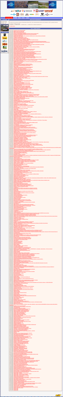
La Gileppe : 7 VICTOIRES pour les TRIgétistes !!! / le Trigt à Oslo (24, 221)
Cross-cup (15, 332)
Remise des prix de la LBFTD (18, 243)
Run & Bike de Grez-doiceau (18, 241)
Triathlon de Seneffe (16, 263)
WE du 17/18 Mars (16, 236)
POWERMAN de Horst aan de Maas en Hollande (21, 327)
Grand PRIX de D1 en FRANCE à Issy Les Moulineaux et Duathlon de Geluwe (26, 235)
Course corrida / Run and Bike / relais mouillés (21, 108)
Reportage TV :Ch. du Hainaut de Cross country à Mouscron (23, 333)
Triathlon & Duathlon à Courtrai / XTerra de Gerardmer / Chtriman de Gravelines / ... (26, 143)
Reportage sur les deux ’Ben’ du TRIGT (20, 299)
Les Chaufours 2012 (17, 232)
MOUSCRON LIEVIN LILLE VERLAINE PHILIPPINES (22, 43)
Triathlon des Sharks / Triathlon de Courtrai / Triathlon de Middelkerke (24, 225)
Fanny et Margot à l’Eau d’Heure (18, 378)
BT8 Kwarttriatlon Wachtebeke (18, 284)
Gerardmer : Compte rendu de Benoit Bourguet (21, 342)
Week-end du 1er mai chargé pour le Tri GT (20, 363)
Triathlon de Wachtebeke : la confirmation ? (20, 207)
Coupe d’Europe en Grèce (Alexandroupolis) (20, 362)
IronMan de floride (16, 298)
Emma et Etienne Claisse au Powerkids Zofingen (21, 372)
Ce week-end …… (16, 187)
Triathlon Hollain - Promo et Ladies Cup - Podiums (21, 375)
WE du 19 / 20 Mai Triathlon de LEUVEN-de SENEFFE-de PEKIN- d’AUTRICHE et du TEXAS (28, 230)
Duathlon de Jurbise (17, 131)
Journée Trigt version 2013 (18, 194)
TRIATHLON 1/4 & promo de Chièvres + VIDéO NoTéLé (22, 306)
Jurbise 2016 (15, 106)
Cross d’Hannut (16, 240)
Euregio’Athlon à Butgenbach (18, 355)
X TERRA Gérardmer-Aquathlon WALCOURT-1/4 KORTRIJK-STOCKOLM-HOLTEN (26, 94)
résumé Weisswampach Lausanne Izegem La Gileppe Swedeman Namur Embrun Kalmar (27, 51)
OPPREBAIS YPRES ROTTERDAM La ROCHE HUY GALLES (23, 64)
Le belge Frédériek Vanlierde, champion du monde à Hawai (23, 172)
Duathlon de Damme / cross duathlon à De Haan (21, 175)
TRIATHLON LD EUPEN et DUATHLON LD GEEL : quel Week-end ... (24, 254)
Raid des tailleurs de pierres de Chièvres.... (20, 294)
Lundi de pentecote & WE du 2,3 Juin (19, 228)
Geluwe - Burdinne (16, 244)
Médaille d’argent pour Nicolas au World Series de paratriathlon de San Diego (25, 188)
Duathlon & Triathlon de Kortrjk (18, 315)
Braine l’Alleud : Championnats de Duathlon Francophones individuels (24, 269)
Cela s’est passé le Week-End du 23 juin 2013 (21, 183)
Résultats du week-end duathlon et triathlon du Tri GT (22, 356)
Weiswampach (16, 220)
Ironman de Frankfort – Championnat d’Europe (21, 283)
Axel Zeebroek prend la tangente (18, 335)
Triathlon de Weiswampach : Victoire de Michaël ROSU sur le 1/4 (23, 278)
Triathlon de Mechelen (16, 302)
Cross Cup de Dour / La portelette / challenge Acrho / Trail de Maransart (25, 161)
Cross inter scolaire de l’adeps (18, 195)
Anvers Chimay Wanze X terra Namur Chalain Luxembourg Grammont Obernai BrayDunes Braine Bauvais (29, 41)
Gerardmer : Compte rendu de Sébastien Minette (21, 341)
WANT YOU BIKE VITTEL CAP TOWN (19, 58)
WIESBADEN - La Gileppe (18, 114)
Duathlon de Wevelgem (17, 316)
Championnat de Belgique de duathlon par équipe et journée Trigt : (24, 129)
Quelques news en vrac (17, 212)
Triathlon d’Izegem (16, 279)
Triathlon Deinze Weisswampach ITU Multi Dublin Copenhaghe (23, 67)
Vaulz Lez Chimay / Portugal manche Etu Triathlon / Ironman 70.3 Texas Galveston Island (27, 234)
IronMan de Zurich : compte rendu (19, 349)
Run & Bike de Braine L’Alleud (18, 246)
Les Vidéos (15, 17)
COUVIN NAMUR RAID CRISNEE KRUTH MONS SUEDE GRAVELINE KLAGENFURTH (27, 53)
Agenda (19, 17)
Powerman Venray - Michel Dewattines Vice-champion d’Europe (23, 386)
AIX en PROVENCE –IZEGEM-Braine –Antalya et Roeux (22, 125)
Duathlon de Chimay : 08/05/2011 (19, 267)
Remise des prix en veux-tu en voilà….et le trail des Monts (22, 200)
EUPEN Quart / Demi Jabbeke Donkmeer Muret (21, 38)
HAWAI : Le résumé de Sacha (18, 62)
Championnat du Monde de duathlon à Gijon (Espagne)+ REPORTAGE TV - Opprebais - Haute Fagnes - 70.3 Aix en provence (33, 248)
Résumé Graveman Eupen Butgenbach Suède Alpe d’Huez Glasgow (24, 52)
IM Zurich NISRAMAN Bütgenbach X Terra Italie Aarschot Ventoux (24, 92)
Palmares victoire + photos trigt (18, 167)
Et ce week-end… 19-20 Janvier (18, 201)
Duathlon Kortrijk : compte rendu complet (20, 314)
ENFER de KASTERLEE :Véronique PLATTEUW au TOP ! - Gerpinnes (24, 205)
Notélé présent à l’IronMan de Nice (19, 281)
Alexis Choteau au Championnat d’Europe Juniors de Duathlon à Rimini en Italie (25, 354)
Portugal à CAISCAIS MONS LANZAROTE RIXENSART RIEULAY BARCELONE (26, 33)
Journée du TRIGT (16, 293)
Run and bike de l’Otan (17, 202)
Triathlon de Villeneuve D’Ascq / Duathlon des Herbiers (21, 156)
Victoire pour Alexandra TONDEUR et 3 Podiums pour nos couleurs (24, 192)
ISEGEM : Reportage (17, 344)
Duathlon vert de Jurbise (17, 198)
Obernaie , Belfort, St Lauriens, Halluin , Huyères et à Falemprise (23, 185)
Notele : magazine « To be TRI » (18, 264)
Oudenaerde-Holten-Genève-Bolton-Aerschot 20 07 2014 (22, 142)
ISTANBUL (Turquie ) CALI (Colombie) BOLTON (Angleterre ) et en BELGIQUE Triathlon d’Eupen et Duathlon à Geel (31, 180)
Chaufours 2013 (16, 190)
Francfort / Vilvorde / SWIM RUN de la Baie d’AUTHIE (22, 70)
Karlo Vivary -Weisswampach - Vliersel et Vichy (21, 91)
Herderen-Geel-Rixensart (17, 81)
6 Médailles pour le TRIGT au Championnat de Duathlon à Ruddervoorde (25, 324)
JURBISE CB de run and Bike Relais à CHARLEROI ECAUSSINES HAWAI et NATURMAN (27, 61)
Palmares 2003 (16, 388)
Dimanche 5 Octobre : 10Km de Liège (19, 338)
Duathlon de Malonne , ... (17, 169)
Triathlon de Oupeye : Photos (17, 340)
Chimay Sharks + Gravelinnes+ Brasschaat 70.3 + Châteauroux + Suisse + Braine (26, 95)
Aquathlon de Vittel (16, 331)
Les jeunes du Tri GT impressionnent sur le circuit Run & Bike (23, 352)
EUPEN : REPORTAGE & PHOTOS (19, 347)
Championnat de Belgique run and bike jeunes (21, 171)
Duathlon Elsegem (16, 290)
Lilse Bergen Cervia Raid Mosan (18, 48)
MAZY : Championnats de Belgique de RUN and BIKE (22, 83)
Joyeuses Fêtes (16, 109)
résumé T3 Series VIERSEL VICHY (19, 50)
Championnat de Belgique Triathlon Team (20, 152)
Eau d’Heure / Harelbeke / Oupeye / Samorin (20, 74)
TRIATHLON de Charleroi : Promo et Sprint (20, 265)
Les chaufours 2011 (17, 268)
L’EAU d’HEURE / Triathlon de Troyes (19, 97)
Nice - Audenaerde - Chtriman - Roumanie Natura (21, 40)
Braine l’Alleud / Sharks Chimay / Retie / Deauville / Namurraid (23, 71)
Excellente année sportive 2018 (18, 60)
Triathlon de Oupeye (16, 277)
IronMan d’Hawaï (16, 276)
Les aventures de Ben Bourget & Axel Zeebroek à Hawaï (22, 247)
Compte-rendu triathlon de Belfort (19, 320)
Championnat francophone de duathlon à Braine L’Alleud (22, 233)
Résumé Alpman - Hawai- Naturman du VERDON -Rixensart (23, 87)
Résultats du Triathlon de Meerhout (19, 382)
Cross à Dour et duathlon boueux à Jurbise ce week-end (22, 238)
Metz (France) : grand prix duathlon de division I (21, 224)
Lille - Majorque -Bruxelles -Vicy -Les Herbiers (21, 110)
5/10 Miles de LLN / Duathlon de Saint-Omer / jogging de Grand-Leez (24, 130)
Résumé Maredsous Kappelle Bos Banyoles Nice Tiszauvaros (23, 69)
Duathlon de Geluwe (17, 157)
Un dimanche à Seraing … (18, 217)
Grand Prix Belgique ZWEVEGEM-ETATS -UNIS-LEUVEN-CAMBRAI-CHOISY (26, 122)
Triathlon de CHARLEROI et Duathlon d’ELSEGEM (21, 123)
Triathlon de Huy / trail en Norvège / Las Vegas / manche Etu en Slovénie (24, 215)
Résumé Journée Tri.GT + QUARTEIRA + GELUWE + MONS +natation (24, 57)
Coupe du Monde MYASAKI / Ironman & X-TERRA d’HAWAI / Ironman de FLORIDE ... (27, 46)
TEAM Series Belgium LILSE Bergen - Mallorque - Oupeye (22, 88)
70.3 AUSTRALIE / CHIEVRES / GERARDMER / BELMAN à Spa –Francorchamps (26, 89)
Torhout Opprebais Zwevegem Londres (19, 174)
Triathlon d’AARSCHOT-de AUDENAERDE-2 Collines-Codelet (23, 116)
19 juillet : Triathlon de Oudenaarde (19, 312)
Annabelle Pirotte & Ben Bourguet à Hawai (20, 47)
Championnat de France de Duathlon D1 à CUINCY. (21, 319)
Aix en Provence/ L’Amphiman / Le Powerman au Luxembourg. (23, 124)
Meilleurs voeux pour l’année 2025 (19, 31)
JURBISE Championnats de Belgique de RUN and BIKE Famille (23, 84)
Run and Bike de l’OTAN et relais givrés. (20, 134)
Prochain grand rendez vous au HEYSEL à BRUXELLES (22, 136)
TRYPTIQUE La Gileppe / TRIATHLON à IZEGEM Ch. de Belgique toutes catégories (26, 253)
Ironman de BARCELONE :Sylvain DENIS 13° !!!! (21, 301)
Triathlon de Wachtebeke (17, 242)
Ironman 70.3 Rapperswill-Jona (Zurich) (20, 121)
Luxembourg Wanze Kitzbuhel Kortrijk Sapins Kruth (21, 72)
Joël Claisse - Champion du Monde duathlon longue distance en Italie (24, 381)
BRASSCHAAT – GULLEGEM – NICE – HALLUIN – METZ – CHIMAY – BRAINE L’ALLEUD (28, 144)
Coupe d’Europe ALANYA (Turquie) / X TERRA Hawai (22, 86)
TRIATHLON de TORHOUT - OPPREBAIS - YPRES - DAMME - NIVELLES (25, 111)
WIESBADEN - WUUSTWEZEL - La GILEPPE (21, 141)
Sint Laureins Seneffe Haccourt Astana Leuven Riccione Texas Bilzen (24, 56)
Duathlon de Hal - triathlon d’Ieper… (19, 218)
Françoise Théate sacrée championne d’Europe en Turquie (23, 184)
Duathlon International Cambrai (18, 387)
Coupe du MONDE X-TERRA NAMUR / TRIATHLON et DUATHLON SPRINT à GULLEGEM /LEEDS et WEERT (31, 96)
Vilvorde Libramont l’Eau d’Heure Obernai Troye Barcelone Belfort (24, 55)
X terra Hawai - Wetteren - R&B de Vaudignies (21, 245)
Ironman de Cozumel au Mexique (19, 275)
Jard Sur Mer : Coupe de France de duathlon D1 (21, 329)
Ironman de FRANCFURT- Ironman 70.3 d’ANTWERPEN (22, 256)
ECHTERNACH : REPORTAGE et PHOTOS (20, 348)
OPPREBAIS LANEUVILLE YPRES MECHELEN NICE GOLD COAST (24, 49)
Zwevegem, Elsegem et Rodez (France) (20, 229)
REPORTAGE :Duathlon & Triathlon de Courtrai (21, 350)
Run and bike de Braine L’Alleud (18, 209)
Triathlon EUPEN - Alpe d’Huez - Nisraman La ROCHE (21, 115)
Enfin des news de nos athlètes (18, 163)
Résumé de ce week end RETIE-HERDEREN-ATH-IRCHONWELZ (24, 105)
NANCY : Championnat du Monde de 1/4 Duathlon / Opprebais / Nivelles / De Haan (26, 213)
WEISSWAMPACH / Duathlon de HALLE (20, 140)
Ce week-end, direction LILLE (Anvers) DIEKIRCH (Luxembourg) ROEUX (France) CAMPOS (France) (29, 151)
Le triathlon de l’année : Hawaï (18, 211)
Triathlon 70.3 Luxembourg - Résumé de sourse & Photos (22, 118)
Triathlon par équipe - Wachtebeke (18, 385)
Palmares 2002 (16, 389)
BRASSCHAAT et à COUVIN (18, 182)
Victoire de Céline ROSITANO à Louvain (20, 359)
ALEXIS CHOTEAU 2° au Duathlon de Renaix (20, 339)
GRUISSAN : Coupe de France (18, 300)
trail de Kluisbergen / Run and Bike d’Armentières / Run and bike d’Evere (25, 168)
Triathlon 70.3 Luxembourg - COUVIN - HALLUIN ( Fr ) (21, 119)
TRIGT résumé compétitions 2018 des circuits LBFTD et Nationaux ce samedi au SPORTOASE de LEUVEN (30, 59)
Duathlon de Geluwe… (17, 193)
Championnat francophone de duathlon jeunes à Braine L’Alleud (23, 191)
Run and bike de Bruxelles (18, 196)
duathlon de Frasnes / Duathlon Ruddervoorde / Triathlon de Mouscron (24, 127)
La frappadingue (16, 210)
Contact (27, 17)
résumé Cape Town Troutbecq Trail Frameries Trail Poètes (22, 45)
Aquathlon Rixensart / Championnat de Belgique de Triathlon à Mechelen (24, 214)
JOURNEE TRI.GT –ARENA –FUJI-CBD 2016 (21, 104)
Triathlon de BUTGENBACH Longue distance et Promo (21, 260)
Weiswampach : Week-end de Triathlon (20, 308)
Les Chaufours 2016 (17, 99)
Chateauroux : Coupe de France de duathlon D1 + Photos (22, 328)
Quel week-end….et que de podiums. (19, 216)
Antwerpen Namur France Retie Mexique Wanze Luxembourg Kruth (23, 54)
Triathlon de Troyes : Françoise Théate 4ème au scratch (22, 321)
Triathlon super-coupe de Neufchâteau (19, 313)
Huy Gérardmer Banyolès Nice (18, 35)
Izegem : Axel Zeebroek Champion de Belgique (21, 309)
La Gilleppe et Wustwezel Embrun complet (20, 37)
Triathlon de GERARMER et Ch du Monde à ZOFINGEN (22, 112)
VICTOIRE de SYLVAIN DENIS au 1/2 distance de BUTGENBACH (24, 286)
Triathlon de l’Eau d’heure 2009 (18, 322)
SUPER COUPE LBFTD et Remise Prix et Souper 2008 (22, 336)
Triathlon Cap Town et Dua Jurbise (18, 82)
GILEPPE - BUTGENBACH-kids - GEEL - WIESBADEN (22, 179)
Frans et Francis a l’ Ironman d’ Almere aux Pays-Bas (22, 369)
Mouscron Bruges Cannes (18, 78)
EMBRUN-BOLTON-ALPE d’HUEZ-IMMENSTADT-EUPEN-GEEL (24, 280)
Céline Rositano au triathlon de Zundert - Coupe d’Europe (22, 379)
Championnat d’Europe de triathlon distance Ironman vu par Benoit (24, 255)
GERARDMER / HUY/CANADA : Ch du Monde (21, 138)
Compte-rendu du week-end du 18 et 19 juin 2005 (21, 376)
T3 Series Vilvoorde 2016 (17, 93)
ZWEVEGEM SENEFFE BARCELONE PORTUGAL (21, 98)
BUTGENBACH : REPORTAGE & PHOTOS (20, 346)
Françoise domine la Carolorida (18, 206)
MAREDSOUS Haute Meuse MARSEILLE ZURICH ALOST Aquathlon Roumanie (26, 39)
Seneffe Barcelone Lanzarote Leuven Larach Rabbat (22, 75)
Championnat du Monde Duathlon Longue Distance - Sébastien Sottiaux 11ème (26, 361)
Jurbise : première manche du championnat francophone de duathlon (24, 271)
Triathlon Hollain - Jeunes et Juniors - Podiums (20, 374)
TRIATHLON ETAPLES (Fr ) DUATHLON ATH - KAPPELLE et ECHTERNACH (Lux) (26, 257)
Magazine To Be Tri (16, 90)
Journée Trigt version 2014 (18, 158)
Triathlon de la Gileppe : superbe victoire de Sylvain (21, 310)
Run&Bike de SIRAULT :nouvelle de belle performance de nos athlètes (24, 160)
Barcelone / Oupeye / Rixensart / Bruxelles (20, 137)
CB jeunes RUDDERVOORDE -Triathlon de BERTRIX (22, 101)
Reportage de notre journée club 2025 (19, 30)
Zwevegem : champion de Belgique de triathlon (21, 186)
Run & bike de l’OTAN (17, 296)
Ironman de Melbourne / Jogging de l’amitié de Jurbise (22, 159)
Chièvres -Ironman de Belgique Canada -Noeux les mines (22, 139)
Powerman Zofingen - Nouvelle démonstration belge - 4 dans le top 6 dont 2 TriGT (26, 371)
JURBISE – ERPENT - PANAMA (18, 162)
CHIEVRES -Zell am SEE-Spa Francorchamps (21, 113)
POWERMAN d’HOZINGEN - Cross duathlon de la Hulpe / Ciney (23, 100)
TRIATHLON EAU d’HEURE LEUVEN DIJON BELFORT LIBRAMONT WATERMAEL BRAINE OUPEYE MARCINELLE (31, 42)
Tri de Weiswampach (16, 307)
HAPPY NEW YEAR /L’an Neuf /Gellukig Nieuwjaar (21, 166)
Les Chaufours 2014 (17, 153)
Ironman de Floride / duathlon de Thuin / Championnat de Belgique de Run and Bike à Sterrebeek (28, 170)
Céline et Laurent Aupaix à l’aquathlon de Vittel (21, 364)
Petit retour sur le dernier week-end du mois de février (22, 237)
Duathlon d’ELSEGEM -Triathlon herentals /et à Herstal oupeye (23, 261)
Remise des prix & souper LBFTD (19, 297)
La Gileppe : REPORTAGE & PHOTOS (19, 345)
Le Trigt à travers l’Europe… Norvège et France (21, 219)
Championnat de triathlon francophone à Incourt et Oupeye (23, 367)
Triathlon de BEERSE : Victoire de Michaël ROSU (21, 311)
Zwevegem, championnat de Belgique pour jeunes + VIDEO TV (23, 287)
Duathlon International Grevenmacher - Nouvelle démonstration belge (24, 368)
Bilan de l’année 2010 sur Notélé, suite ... (20, 272)
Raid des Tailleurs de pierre (18, 270)
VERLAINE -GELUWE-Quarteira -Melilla (20, 103)
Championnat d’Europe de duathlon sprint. (20, 126)
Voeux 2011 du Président (17, 274)
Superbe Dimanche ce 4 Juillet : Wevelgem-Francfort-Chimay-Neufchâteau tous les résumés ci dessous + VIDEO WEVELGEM (33, 282)
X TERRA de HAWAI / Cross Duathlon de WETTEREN (22, 85)
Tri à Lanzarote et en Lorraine (18, 173)
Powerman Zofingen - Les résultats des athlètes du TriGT (22, 370)
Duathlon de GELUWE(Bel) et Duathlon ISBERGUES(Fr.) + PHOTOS (24, 330)
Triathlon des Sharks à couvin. (18, 318)
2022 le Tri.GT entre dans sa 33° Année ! (20, 32)
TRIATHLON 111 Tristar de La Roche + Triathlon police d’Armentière (24, 227)
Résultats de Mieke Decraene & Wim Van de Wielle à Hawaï (23, 337)
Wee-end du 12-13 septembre (18, 303)
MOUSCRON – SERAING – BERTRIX (19, 154)
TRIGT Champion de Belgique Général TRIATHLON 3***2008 (22, 334)
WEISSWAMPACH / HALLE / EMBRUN (20, 178)
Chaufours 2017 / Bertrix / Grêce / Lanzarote (20, 77)
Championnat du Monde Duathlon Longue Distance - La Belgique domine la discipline (27, 377)
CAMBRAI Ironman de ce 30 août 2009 (20, 305)
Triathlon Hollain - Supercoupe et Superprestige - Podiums (22, 373)
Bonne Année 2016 (16, 107)
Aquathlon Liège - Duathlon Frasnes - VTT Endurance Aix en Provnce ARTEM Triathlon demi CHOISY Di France (30, 76)
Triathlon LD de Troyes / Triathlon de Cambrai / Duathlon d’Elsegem (23, 146)
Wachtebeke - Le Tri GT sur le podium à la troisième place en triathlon (24, 383)
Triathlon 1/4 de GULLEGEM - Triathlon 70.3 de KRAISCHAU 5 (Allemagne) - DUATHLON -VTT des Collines (30, 120)
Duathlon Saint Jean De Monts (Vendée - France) (21, 326)
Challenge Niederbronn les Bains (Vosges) (20, 285)
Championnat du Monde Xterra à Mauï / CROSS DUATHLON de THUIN (25, 135)
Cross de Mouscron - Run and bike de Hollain (20, 239)
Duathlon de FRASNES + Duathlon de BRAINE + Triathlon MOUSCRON (25, 102)
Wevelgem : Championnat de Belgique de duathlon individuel (23, 222)
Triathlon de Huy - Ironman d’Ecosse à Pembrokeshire (21, 250)
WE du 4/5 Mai (16, 189)
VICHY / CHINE (16, 66)
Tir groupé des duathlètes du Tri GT (18, 365)
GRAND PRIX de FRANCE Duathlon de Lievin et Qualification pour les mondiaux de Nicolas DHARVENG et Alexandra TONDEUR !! (34, 266)
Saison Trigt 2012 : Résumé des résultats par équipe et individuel (24, 204)
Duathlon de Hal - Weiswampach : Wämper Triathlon (22, 252)
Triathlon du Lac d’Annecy (17, 117)
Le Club (23, 17)
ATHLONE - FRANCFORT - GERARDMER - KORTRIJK (22, 181)
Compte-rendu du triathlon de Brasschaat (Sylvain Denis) (22, 317)
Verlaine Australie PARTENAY (18, 79)
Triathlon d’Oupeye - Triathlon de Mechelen (20, 249)
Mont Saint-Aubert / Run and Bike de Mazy (20, 133)
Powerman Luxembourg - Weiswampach (20, 384)
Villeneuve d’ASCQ (16, 128)
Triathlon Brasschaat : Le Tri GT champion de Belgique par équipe (23, 358)
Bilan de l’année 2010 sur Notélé (19, 273)
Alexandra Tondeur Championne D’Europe (19, 292)
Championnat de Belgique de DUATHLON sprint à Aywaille (23, 258)
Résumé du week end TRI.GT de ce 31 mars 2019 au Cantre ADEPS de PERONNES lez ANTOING (29, 44)
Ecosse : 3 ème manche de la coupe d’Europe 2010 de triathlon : (23, 289)
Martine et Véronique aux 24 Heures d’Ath (20, 366)
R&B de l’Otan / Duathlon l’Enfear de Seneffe (20, 164)
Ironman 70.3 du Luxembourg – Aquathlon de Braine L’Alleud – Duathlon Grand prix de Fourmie (28, 145)
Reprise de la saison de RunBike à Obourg (20, 353)
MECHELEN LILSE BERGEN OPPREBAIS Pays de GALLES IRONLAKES (25, 34)
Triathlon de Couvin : (16, 259)
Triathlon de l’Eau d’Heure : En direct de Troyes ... (21, 262)
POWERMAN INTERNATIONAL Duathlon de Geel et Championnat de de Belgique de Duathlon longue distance (31, 223)
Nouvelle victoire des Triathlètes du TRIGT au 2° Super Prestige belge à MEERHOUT (27, 360)
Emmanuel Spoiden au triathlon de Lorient (20, 380)
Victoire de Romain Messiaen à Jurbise (20, 197)
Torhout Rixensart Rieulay (17, 63)
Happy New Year (16, 203)
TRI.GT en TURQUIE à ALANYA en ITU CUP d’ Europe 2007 (22, 351)
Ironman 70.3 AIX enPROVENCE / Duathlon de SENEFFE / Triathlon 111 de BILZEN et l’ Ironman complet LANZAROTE (32, 149)
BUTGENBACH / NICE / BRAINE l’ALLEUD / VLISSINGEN (23, 226)
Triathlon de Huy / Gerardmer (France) (19, 176)
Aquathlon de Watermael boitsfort (18, 323)
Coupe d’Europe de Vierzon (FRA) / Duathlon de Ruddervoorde (23, 150)
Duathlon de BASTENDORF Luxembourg (20, 325)
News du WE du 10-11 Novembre (19, 208)
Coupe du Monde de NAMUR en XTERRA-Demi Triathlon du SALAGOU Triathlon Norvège (27, 73)
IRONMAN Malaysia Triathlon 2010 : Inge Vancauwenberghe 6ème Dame (25, 295)
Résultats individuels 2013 (18, 165)
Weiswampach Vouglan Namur (18, 36)
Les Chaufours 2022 (9, 17)
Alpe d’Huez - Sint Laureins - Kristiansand (19, 68)
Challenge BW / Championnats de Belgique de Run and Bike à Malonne (25, 132)
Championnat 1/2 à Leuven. (18, 288)
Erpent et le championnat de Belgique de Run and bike (22, 199)
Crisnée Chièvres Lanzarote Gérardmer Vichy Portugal (22, 65)
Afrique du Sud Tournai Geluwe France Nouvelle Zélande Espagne (23, 80)
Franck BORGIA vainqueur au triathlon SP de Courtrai (22, 357)
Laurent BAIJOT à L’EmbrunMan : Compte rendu (21, 343)
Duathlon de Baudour (17, 251)
